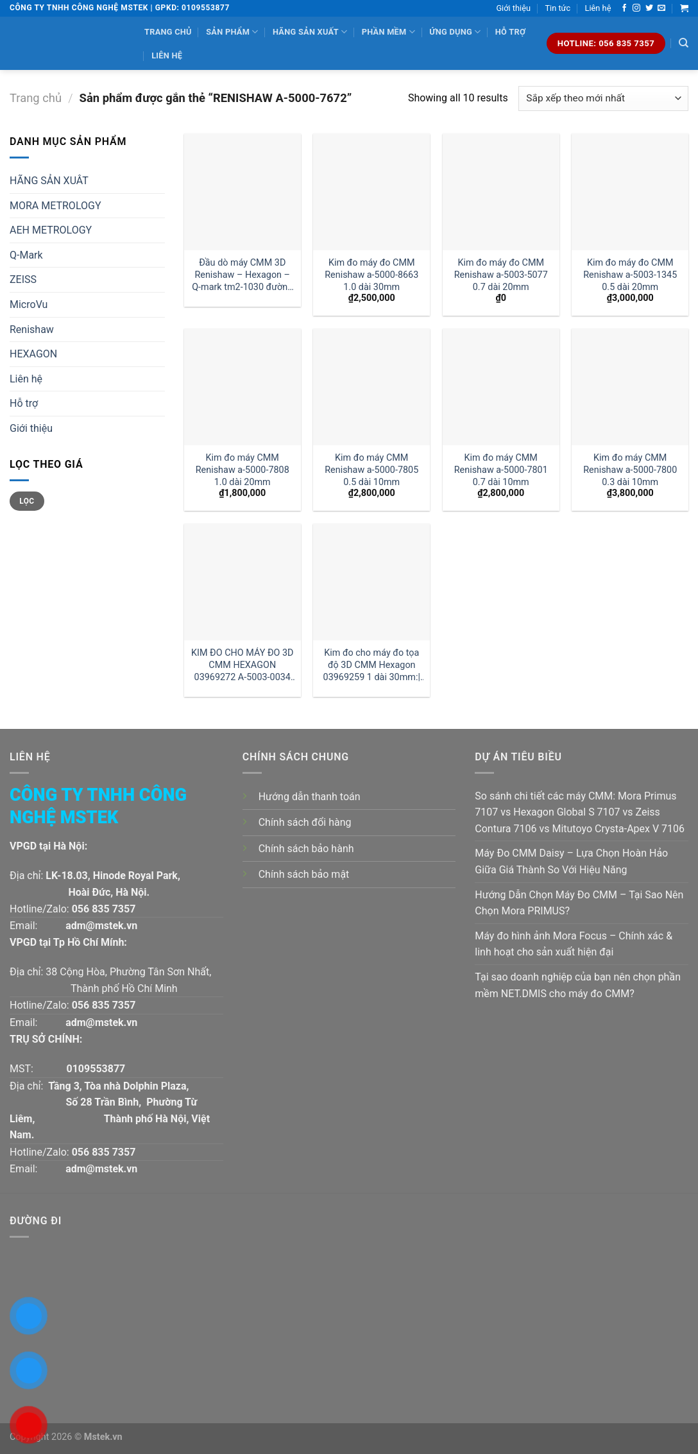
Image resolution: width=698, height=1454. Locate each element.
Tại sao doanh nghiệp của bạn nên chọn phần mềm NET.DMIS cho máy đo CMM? (578, 985)
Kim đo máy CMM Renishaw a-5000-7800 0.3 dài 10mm (630, 469)
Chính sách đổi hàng (305, 822)
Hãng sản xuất (310, 32)
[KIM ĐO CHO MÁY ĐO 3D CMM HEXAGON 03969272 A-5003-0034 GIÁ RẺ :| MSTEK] (242, 582)
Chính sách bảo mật (304, 874)
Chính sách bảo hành (306, 848)
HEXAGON (33, 354)
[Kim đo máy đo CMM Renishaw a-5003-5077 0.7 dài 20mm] (501, 191)
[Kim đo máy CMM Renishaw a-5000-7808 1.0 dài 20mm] (242, 387)
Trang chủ (168, 32)
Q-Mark (26, 255)
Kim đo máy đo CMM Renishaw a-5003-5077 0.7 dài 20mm (501, 274)
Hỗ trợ (510, 32)
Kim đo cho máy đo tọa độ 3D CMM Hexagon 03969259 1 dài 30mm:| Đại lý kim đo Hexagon (371, 665)
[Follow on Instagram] (636, 8)
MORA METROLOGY (55, 206)
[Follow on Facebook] (624, 8)
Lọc (26, 501)
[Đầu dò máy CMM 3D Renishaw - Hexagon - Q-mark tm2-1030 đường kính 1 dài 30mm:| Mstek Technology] (242, 191)
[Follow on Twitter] (649, 8)
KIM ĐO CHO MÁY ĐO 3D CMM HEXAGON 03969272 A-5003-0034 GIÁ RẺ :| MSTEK (242, 665)
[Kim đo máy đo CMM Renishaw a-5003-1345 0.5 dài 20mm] (630, 191)
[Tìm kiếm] (683, 43)
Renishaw (32, 329)
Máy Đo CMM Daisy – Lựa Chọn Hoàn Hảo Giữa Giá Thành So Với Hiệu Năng (571, 861)
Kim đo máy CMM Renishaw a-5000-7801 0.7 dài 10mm (501, 469)
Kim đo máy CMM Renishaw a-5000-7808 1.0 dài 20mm (242, 469)
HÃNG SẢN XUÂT (49, 181)
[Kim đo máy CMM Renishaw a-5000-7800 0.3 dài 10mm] (630, 387)
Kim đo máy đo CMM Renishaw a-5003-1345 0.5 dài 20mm (630, 274)
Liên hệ (598, 8)
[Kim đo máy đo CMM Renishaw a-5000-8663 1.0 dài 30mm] (371, 191)
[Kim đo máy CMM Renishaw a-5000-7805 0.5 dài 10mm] (371, 387)
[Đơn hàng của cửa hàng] (603, 98)
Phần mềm (388, 32)
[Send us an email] (661, 8)
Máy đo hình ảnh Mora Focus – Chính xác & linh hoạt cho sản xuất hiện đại (573, 944)
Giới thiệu (513, 8)
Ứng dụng (455, 32)
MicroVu (28, 304)
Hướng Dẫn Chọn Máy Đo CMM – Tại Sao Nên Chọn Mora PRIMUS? (579, 903)
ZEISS (23, 279)
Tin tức (557, 8)
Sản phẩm (232, 32)
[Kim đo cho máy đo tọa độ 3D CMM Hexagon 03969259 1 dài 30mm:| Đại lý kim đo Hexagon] (371, 582)
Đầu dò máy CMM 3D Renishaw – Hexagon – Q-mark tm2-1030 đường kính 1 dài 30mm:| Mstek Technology (242, 275)
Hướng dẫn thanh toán (310, 797)
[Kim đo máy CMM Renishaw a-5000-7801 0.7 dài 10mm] (501, 387)
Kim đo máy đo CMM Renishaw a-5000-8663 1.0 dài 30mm (371, 274)
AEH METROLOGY (51, 230)
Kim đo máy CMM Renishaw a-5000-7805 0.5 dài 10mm (371, 469)
